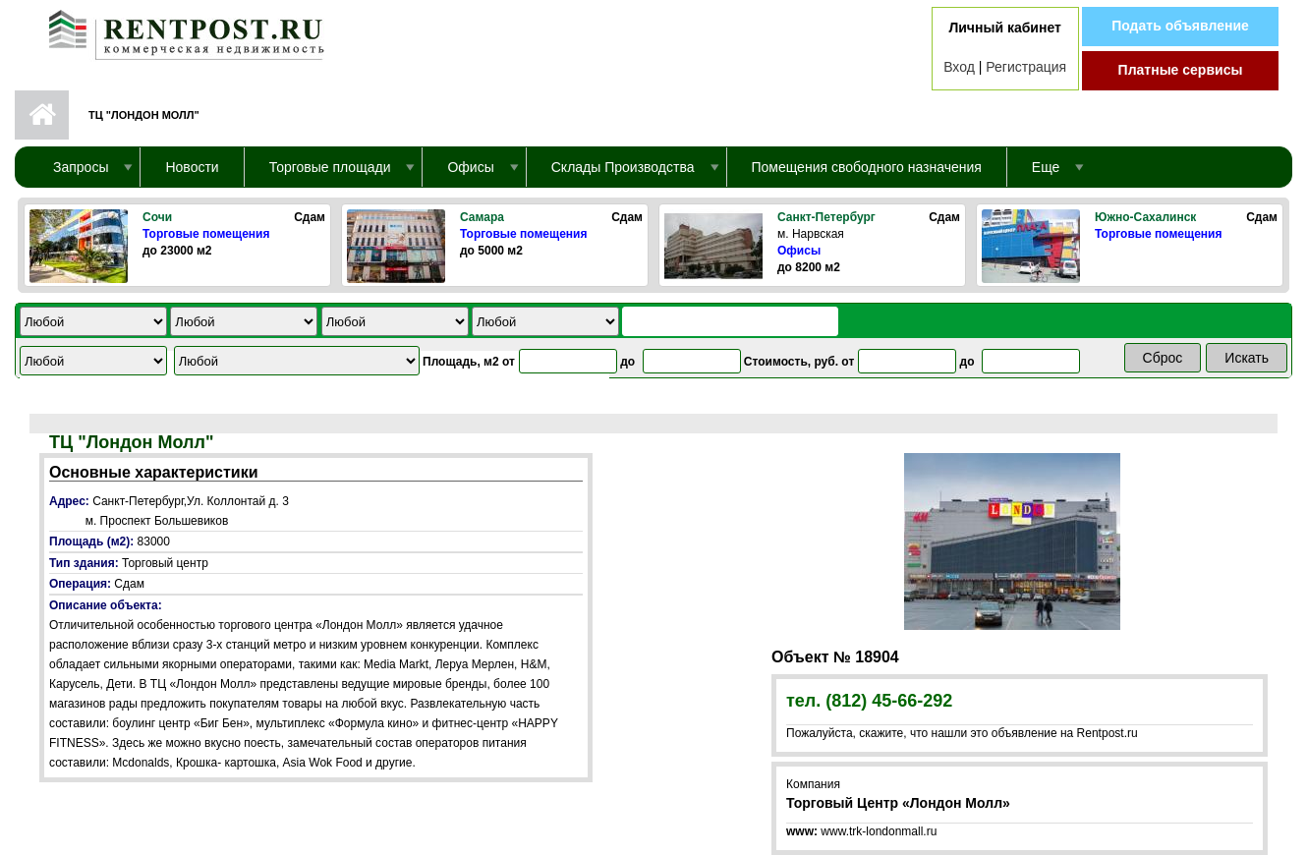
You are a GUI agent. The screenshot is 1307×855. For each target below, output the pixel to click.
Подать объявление (1180, 25)
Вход (959, 67)
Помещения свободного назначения (867, 167)
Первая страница (42, 115)
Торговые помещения (205, 234)
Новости (191, 167)
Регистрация (1026, 67)
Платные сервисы (1180, 70)
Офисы (799, 250)
